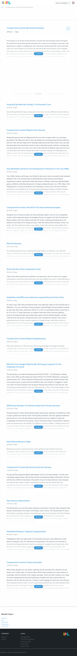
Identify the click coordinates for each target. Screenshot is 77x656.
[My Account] (74, 3)
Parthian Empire (5, 624)
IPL (2, 7)
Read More (38, 115)
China (2, 620)
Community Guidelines (27, 639)
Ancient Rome (4, 626)
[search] (69, 3)
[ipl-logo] (8, 3)
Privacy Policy (25, 644)
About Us (4, 637)
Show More (38, 53)
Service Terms (25, 646)
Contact (3, 639)
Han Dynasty (4, 618)
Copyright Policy (25, 637)
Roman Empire (4, 622)
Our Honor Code (26, 641)
